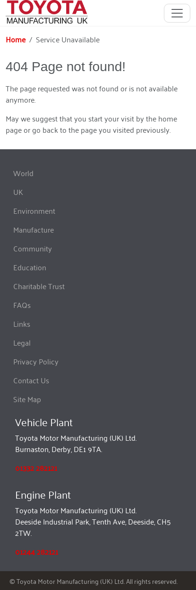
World (23, 172)
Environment (34, 210)
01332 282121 (36, 467)
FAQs (22, 304)
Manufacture (33, 229)
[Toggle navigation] (177, 13)
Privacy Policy (36, 361)
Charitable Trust (39, 285)
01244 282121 (36, 551)
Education (29, 267)
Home (16, 39)
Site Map (27, 398)
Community (32, 248)
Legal (22, 342)
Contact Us (31, 380)
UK (18, 191)
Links (21, 323)
